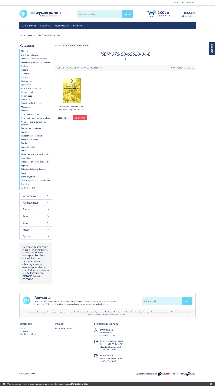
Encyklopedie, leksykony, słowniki (35, 62)
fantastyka (43, 250)
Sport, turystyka (28, 177)
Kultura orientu (27, 92)
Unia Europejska (28, 188)
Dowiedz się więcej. (79, 384)
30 (189, 68)
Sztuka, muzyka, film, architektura (35, 180)
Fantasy (24, 66)
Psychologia (26, 158)
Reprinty (24, 165)
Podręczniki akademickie (31, 136)
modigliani (33, 250)
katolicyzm (36, 272)
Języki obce (26, 84)
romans (27, 279)
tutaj (106, 304)
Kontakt (191, 2)
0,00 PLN (163, 12)
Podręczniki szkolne (29, 139)
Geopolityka (26, 73)
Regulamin (179, 2)
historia (27, 275)
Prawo (24, 150)
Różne (23, 173)
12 (185, 68)
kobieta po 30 (28, 255)
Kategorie (45, 25)
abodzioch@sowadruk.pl (110, 347)
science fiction (28, 267)
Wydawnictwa (62, 25)
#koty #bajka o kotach (32, 270)
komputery (37, 264)
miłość (25, 250)
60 (193, 68)
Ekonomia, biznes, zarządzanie (34, 58)
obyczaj (27, 264)
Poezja (24, 143)
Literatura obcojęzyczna (31, 103)
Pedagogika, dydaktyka (31, 128)
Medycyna (25, 107)
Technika (25, 184)
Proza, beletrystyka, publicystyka (35, 154)
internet (36, 276)
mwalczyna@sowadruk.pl (111, 358)
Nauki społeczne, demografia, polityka (33, 123)
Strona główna (29, 25)
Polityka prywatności (28, 334)
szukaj (127, 14)
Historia (24, 77)
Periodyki (25, 132)
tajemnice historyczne (35, 246)
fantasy (27, 261)
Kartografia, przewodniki (31, 88)
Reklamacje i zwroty (63, 328)
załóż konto (190, 16)
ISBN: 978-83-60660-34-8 (75, 45)
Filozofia (24, 70)
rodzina (40, 267)
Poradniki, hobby (28, 147)
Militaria (24, 110)
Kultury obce (26, 96)
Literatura (25, 99)
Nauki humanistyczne (30, 114)
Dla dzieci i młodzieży (30, 55)
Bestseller (96, 68)
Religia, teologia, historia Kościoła (35, 162)
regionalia (37, 261)
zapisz (187, 301)
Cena (76, 68)
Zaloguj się (190, 12)
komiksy (40, 255)
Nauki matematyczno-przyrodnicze (36, 118)
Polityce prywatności (118, 314)
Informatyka (26, 81)
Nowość (84, 68)
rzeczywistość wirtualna (32, 252)
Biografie (25, 51)
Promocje (77, 25)
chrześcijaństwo (31, 258)
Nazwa (69, 68)
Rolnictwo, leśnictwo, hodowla (33, 169)
